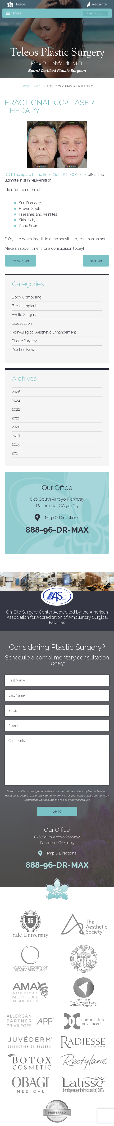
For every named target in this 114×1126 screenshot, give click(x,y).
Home (25, 86)
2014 (16, 453)
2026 (16, 392)
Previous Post (20, 261)
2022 (16, 409)
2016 (16, 435)
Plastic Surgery (24, 341)
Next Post (96, 261)
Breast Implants (25, 306)
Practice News (24, 349)
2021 (15, 418)
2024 (16, 400)
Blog (37, 86)
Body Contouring (26, 297)
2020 (16, 427)
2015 (16, 444)
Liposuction (22, 323)
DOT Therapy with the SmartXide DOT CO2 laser (46, 174)
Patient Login (95, 13)
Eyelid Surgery (24, 314)
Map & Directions (57, 517)
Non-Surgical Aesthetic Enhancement (44, 332)
